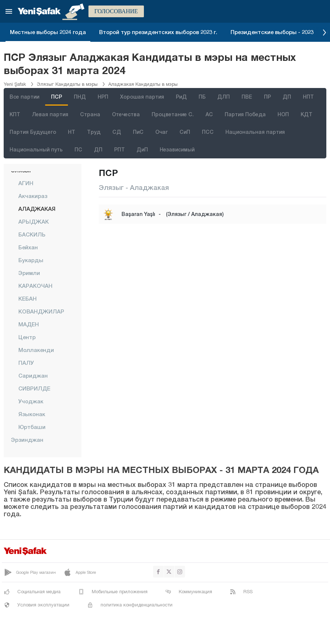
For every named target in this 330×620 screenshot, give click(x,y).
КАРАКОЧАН (35, 285)
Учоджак (30, 401)
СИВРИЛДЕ (34, 388)
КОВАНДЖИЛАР (41, 311)
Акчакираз (32, 195)
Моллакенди (36, 349)
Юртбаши (32, 426)
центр (27, 337)
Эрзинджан (27, 439)
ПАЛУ (26, 362)
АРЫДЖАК (33, 221)
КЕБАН (27, 298)
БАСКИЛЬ (32, 234)
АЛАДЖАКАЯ (36, 208)
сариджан (33, 375)
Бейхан (28, 247)
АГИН (25, 183)
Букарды (30, 260)
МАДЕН (28, 324)
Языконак (31, 414)
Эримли (29, 272)
